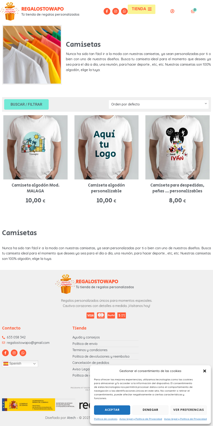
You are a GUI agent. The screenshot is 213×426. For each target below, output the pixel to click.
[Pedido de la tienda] (159, 104)
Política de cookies (105, 418)
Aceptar (112, 410)
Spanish (12, 363)
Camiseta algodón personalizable (106, 188)
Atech (71, 418)
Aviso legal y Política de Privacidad (140, 418)
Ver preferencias (188, 410)
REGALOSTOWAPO (42, 9)
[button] (205, 371)
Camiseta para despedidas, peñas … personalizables (177, 188)
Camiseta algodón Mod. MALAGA (35, 188)
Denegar (150, 410)
